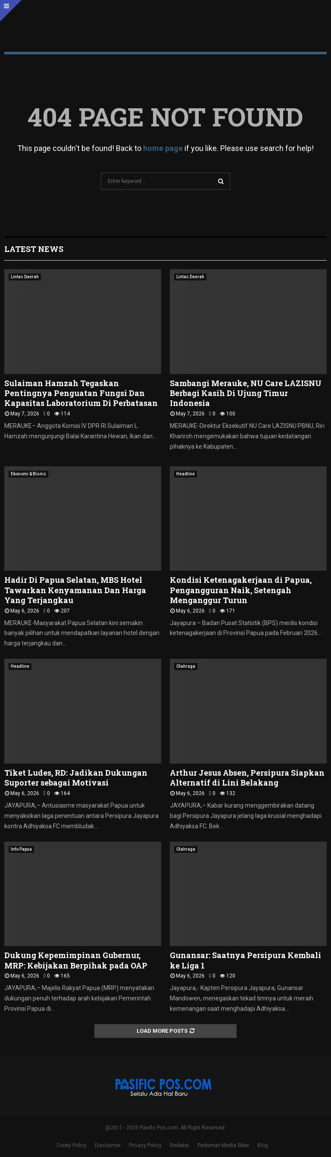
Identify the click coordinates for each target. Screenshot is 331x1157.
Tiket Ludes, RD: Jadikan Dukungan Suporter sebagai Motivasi (75, 777)
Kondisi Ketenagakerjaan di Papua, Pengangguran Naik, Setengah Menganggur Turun (241, 590)
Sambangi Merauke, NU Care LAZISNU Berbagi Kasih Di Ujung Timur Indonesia (246, 393)
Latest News (33, 249)
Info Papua (21, 849)
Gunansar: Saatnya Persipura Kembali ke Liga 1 (245, 960)
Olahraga (185, 666)
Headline (185, 474)
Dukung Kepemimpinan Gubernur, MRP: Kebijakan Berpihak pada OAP (75, 960)
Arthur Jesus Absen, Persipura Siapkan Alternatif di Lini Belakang (247, 777)
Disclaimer (108, 1145)
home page (163, 148)
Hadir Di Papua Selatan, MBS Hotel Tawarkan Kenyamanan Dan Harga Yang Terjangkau (75, 590)
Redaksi (179, 1145)
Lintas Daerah (25, 276)
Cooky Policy (71, 1145)
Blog (262, 1145)
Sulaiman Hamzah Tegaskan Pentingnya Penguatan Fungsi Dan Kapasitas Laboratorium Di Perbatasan (81, 393)
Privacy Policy (145, 1145)
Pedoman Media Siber (223, 1145)
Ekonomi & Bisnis (28, 474)
